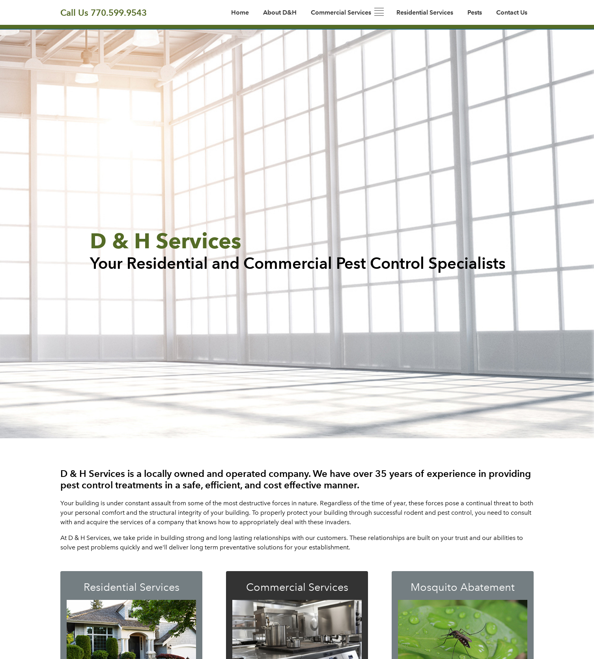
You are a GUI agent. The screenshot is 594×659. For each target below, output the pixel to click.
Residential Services (424, 12)
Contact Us (511, 12)
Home (240, 12)
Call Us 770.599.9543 (103, 12)
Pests (474, 12)
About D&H (280, 12)
